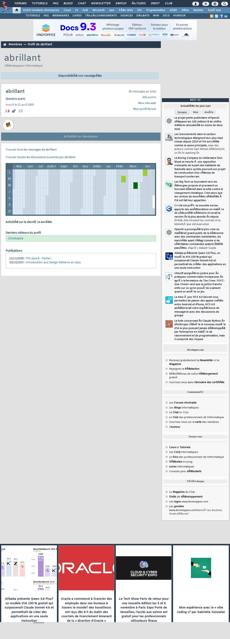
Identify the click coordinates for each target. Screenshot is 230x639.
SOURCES (126, 15)
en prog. (181, 461)
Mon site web (147, 103)
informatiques (181, 466)
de (185, 496)
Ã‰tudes (138, 3)
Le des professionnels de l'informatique (196, 417)
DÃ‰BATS (142, 15)
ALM (85, 10)
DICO (166, 15)
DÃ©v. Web (126, 10)
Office (185, 10)
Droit (155, 3)
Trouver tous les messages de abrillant (31, 150)
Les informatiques (184, 407)
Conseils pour (185, 471)
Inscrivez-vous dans (196, 382)
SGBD (173, 10)
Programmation (155, 10)
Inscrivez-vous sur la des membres (194, 422)
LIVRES (77, 15)
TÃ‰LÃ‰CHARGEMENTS (101, 15)
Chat (81, 3)
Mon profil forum (144, 109)
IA (76, 10)
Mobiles (198, 10)
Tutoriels (39, 3)
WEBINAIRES (60, 15)
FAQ (55, 3)
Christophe (15, 238)
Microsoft (98, 10)
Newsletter (101, 3)
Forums (20, 3)
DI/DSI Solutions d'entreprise (41, 10)
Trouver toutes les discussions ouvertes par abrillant (40, 157)
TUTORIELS (33, 15)
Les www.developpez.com (188, 501)
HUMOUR (179, 15)
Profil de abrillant (40, 44)
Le (173, 412)
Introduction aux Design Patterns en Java (53, 262)
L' (174, 427)
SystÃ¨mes (214, 10)
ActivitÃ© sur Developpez (81, 137)
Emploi (121, 3)
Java (111, 10)
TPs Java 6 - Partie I (38, 258)
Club (168, 3)
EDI (139, 10)
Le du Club (182, 492)
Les (183, 402)
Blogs (68, 3)
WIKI (156, 15)
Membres (15, 44)
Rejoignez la (184, 369)
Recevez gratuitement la (191, 360)
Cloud (67, 10)
